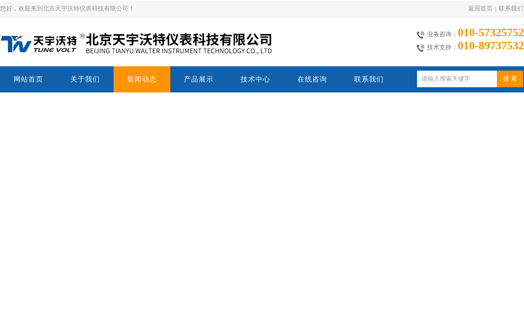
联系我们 (511, 8)
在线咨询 (312, 79)
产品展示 (199, 79)
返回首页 (480, 8)
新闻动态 (142, 79)
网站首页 (28, 79)
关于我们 (85, 79)
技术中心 (255, 79)
